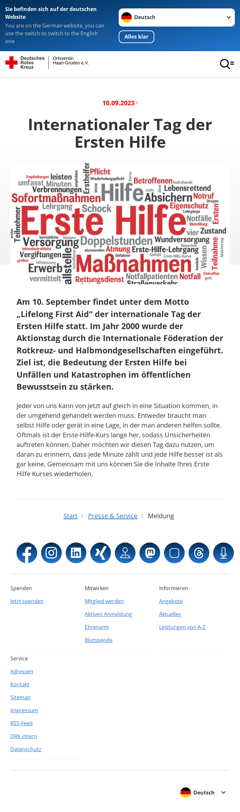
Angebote (171, 601)
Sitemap (20, 697)
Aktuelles (170, 614)
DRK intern (23, 736)
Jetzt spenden (27, 601)
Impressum (24, 710)
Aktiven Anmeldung (108, 614)
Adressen (21, 671)
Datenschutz (25, 749)
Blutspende (99, 640)
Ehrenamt (97, 627)
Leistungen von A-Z (182, 627)
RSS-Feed (21, 723)
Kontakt (19, 684)
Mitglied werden (104, 601)
